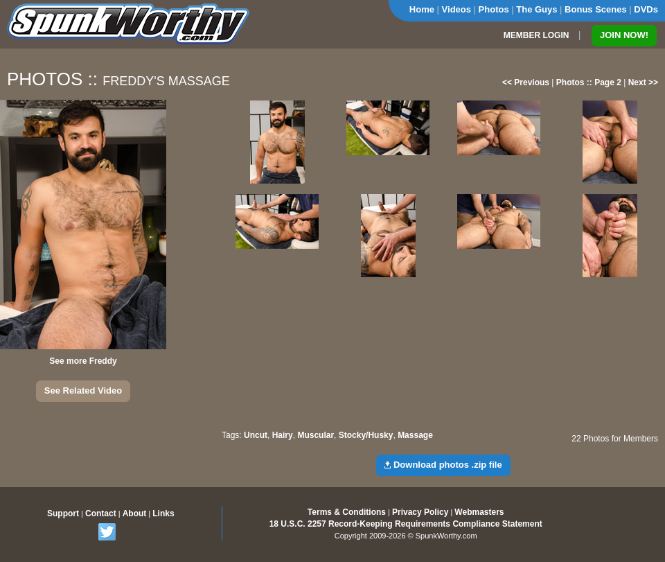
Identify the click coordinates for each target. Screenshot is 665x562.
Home (421, 9)
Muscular (315, 435)
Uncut (255, 435)
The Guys (536, 9)
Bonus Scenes (596, 9)
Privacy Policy (420, 512)
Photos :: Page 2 (588, 82)
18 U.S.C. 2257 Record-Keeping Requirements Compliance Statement (405, 524)
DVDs (646, 9)
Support (63, 513)
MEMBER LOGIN (536, 35)
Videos (456, 9)
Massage (415, 435)
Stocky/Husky (366, 435)
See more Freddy (82, 361)
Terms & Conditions (347, 512)
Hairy (282, 435)
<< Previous (525, 82)
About (135, 513)
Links (163, 513)
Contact (100, 513)
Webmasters (479, 512)
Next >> (643, 82)
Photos (494, 9)
